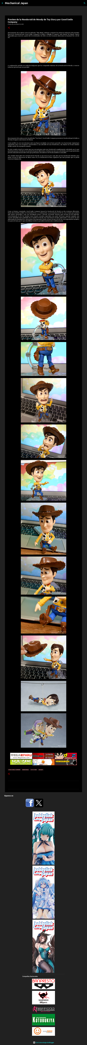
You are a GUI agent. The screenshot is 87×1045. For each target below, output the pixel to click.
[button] (9, 28)
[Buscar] (84, 3)
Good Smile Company (14, 769)
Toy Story (34, 769)
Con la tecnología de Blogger (43, 1042)
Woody (41, 769)
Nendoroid (25, 769)
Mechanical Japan (16, 3)
